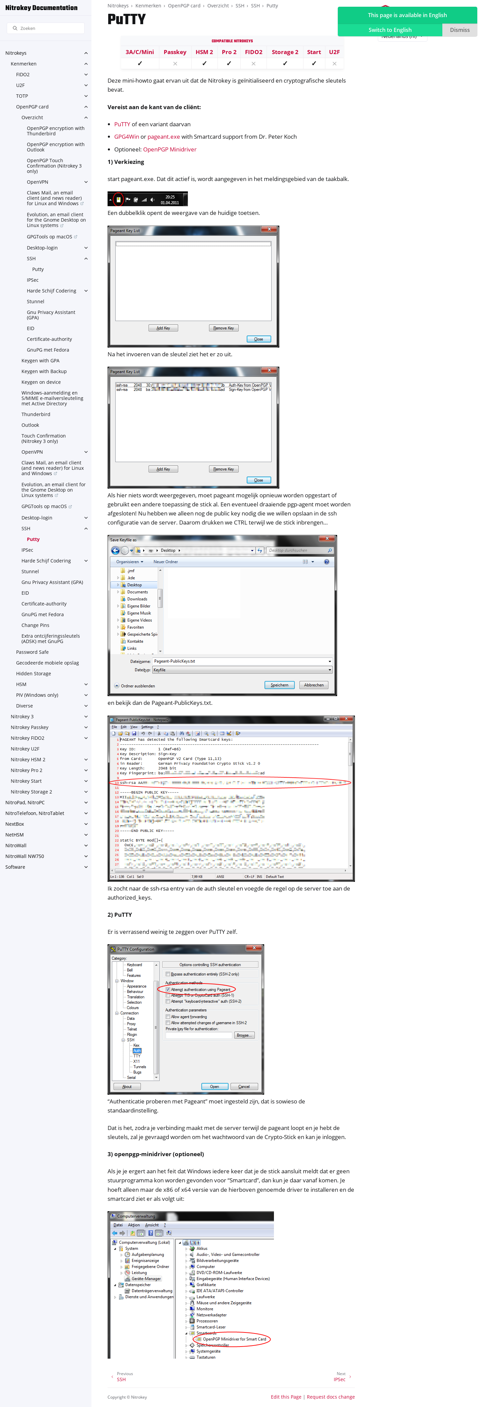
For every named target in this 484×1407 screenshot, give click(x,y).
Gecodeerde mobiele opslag (47, 663)
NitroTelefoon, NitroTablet (34, 813)
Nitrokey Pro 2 (26, 770)
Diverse (24, 705)
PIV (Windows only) (37, 695)
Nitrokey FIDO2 (27, 738)
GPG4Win (126, 136)
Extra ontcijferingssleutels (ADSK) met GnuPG (51, 638)
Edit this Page (286, 1397)
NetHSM (14, 834)
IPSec (33, 280)
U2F (20, 85)
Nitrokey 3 (22, 716)
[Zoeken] (45, 28)
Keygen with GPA (40, 360)
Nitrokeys (16, 53)
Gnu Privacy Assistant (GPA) (51, 315)
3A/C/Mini (140, 52)
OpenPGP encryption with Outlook (56, 147)
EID (30, 328)
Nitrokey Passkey (29, 727)
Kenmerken (24, 63)
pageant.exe (164, 136)
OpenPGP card (32, 106)
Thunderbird (36, 414)
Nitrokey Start (26, 781)
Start (314, 52)
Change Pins (35, 625)
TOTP (22, 96)
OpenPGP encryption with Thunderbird (56, 131)
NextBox (14, 824)
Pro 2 (229, 52)
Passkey (175, 52)
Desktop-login (42, 247)
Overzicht (32, 117)
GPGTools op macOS (49, 236)
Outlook (30, 425)
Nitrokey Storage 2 (31, 791)
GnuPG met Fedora (48, 350)
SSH (31, 258)
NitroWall (16, 845)
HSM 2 (204, 52)
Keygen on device (41, 382)
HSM (21, 684)
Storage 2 (285, 52)
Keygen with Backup (44, 371)
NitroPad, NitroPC (25, 802)
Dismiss (460, 30)
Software (15, 867)
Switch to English (390, 30)
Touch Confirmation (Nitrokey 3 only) (44, 438)
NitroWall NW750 (24, 856)
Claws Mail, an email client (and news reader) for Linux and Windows (54, 198)
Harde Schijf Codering (51, 290)
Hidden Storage (33, 673)
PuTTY (122, 124)
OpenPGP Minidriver (170, 149)
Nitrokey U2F (25, 748)
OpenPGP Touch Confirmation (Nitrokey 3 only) (54, 165)
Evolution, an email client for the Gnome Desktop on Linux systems (56, 219)
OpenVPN (37, 182)
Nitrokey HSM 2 (28, 759)
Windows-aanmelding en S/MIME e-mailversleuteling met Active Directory (52, 398)
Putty (38, 269)
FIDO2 (23, 74)
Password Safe (32, 652)
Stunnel (35, 301)
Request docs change (331, 1397)
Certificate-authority (49, 339)
